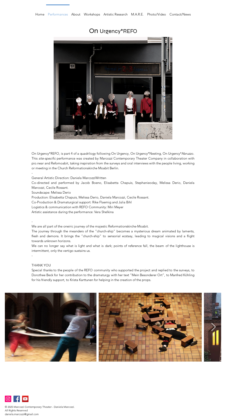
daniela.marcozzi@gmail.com (22, 414)
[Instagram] (8, 399)
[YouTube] (25, 399)
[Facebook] (16, 399)
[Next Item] (213, 327)
